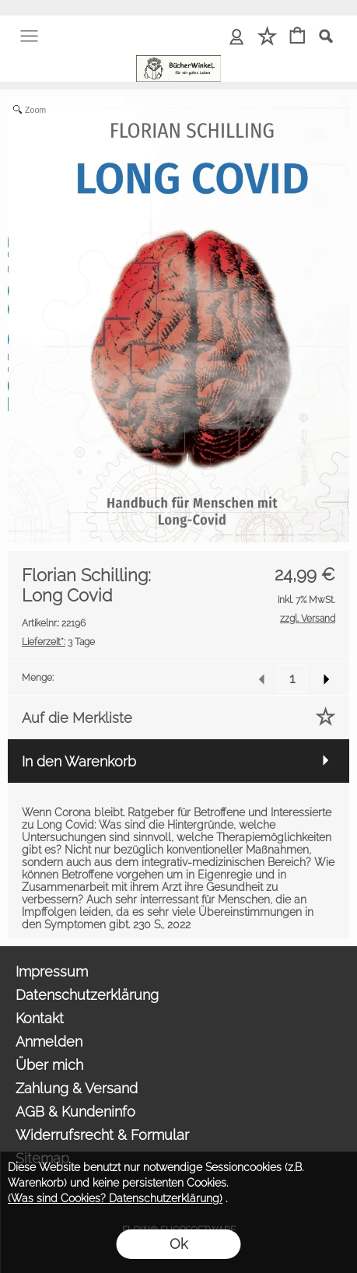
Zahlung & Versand (77, 1088)
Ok (178, 1244)
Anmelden (49, 1041)
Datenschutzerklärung (87, 995)
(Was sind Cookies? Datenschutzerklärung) (115, 1198)
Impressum (52, 971)
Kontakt (40, 1018)
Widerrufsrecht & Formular (102, 1135)
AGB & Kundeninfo (75, 1111)
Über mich (49, 1065)
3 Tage (58, 641)
